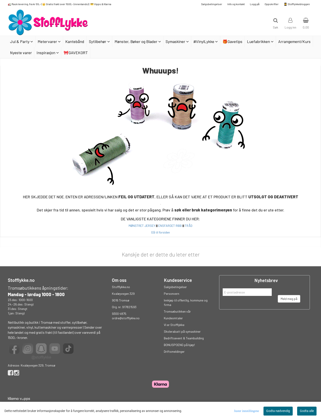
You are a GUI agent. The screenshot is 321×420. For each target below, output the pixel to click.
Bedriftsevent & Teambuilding (184, 338)
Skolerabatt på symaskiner (182, 331)
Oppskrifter (272, 4)
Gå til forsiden (160, 232)
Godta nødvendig (278, 411)
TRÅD (188, 225)
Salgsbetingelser (211, 4)
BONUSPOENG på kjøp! (179, 345)
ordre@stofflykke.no (126, 318)
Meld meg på (289, 299)
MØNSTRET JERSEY (142, 225)
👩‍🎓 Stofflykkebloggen (297, 4)
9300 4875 (119, 314)
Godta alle (307, 411)
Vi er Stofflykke (174, 325)
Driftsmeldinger (174, 351)
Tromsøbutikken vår (177, 311)
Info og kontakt (236, 4)
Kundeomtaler (173, 318)
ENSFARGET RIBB (170, 225)
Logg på (254, 4)
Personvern (171, 293)
